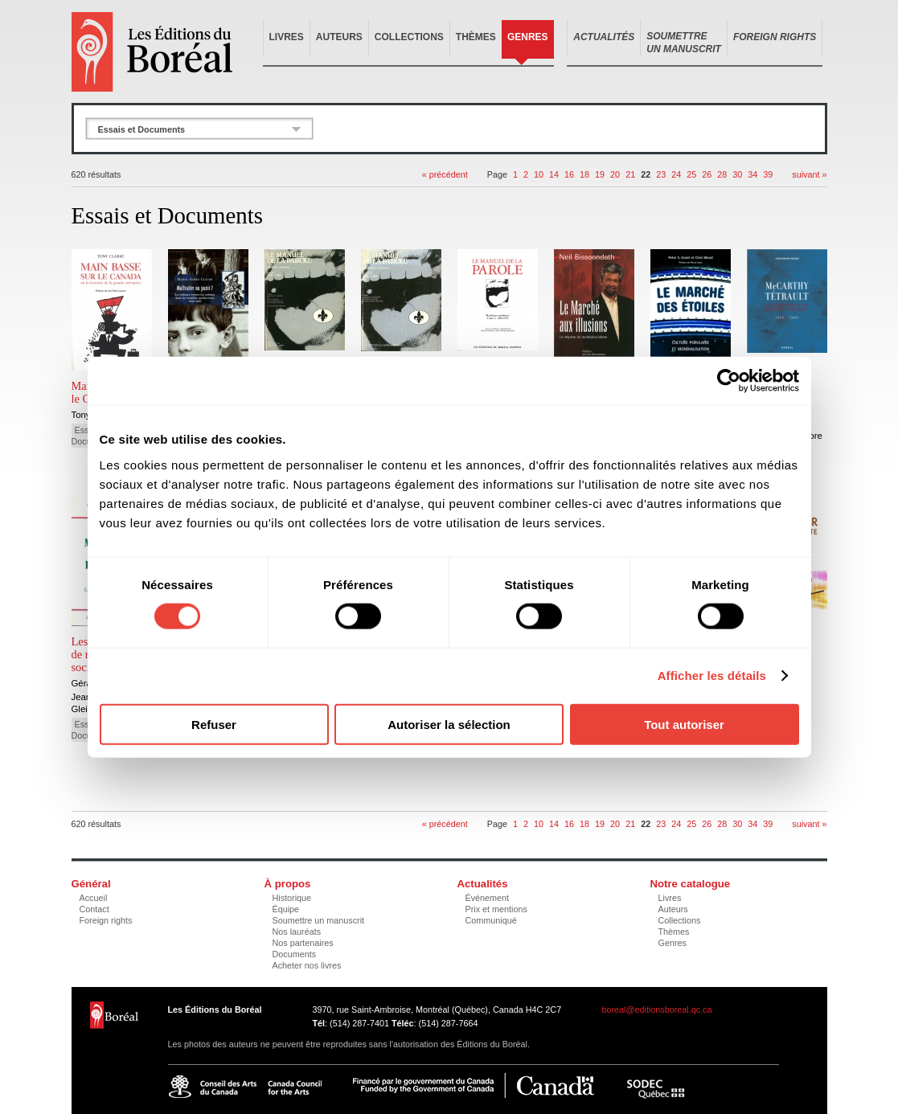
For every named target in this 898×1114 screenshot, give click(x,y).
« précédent (445, 174)
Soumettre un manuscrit (319, 920)
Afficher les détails (712, 675)
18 (584, 174)
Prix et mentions (496, 909)
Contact (94, 909)
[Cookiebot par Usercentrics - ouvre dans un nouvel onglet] (728, 381)
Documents (295, 954)
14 (554, 174)
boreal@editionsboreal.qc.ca (657, 1009)
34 (752, 174)
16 (569, 174)
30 (737, 174)
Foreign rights (106, 920)
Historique (292, 898)
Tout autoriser (684, 724)
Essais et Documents (142, 129)
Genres (527, 37)
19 (600, 174)
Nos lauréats (297, 931)
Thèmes (476, 37)
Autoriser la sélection (449, 724)
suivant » (809, 174)
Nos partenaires (303, 943)
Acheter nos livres (307, 965)
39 (768, 174)
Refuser (213, 724)
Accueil (94, 898)
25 (691, 174)
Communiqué (491, 920)
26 (706, 174)
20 (615, 174)
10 (538, 174)
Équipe (286, 909)
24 (676, 174)
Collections (409, 37)
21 (630, 174)
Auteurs (339, 37)
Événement (487, 898)
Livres (286, 37)
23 (661, 174)
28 (722, 174)
